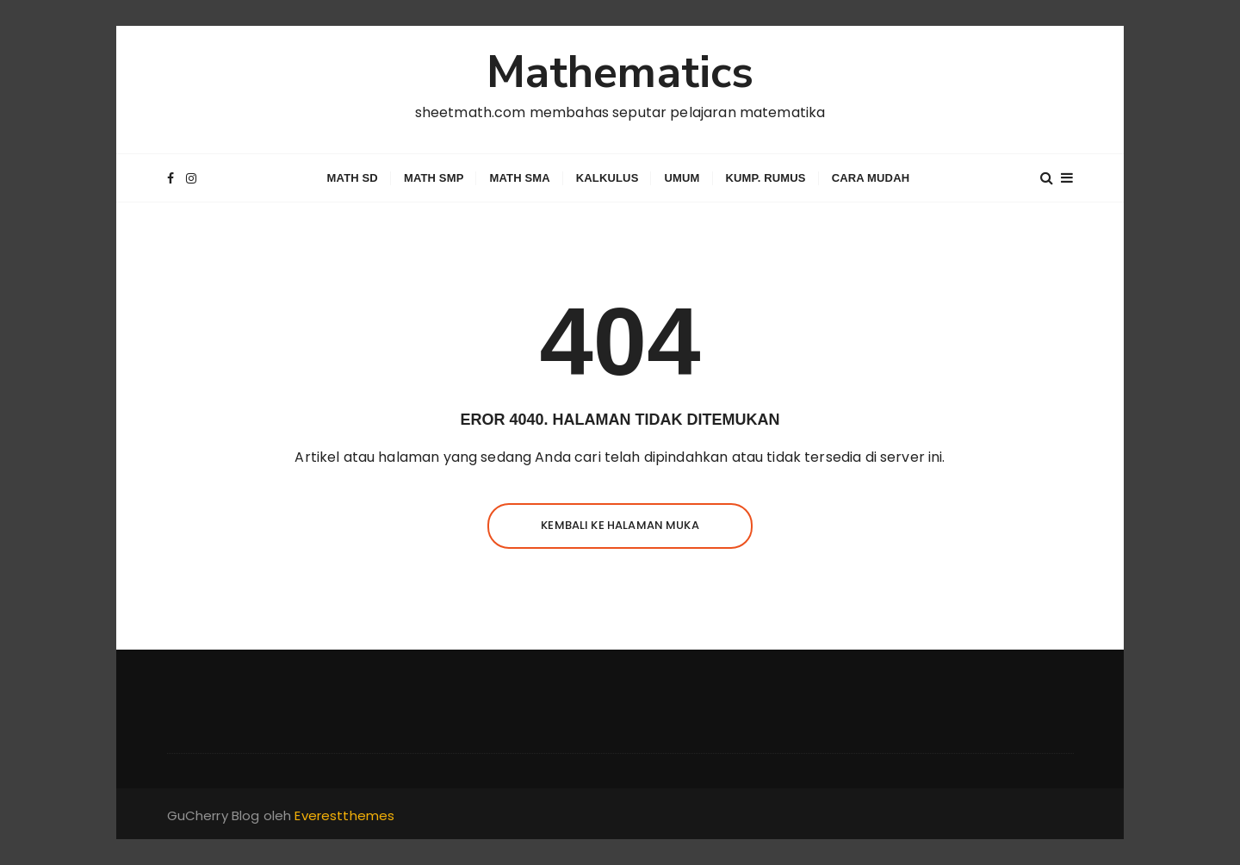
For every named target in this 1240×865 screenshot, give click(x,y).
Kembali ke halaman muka (619, 525)
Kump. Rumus (766, 177)
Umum (681, 177)
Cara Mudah (871, 177)
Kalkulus (607, 177)
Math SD (352, 177)
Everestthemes (344, 815)
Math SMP (434, 177)
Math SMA (519, 177)
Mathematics (620, 72)
